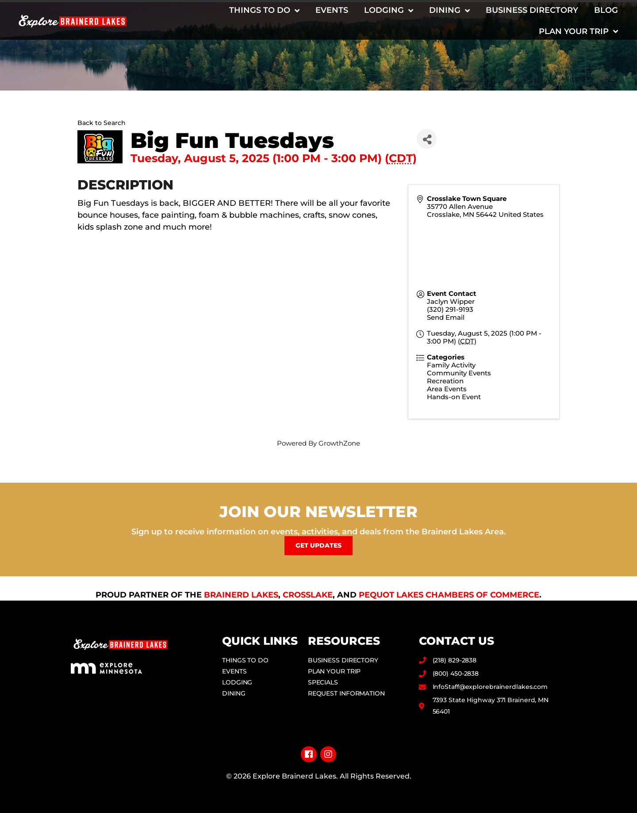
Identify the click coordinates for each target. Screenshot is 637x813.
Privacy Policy (318, 790)
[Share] (427, 139)
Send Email (445, 317)
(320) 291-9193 (450, 309)
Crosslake (308, 595)
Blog (606, 10)
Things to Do (264, 10)
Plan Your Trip (578, 31)
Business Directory (532, 10)
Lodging (388, 10)
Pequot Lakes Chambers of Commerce (449, 595)
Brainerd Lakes (241, 595)
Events (331, 10)
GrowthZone (339, 443)
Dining (449, 10)
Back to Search (101, 122)
